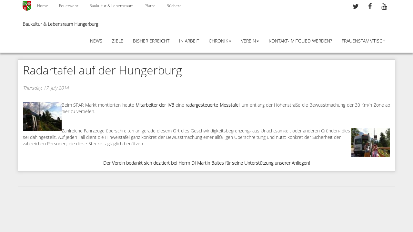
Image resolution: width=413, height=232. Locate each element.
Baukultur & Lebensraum (111, 6)
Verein (250, 41)
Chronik (220, 41)
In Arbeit (189, 41)
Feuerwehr (68, 6)
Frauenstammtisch (364, 41)
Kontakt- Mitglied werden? (300, 41)
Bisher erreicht (151, 41)
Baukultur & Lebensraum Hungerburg (60, 24)
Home (42, 6)
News (96, 41)
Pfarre (150, 6)
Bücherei (174, 6)
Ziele (117, 41)
